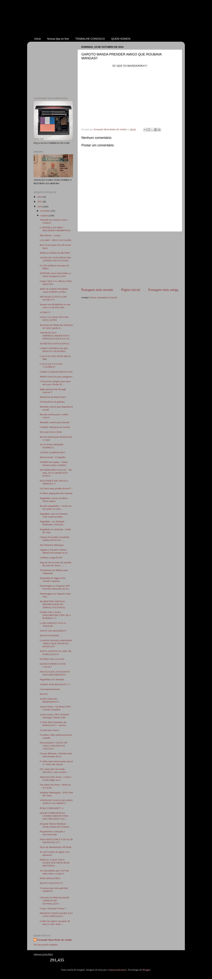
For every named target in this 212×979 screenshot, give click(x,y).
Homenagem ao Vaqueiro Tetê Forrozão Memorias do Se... (55, 587)
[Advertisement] (129, 259)
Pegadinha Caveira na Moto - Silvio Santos (54, 499)
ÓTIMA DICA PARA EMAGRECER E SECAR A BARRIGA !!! (55, 615)
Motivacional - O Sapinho (53, 457)
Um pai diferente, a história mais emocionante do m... (56, 755)
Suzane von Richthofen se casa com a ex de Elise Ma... (55, 306)
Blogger (146, 969)
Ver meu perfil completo (46, 944)
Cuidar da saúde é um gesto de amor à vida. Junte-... (55, 922)
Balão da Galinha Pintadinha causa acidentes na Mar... (54, 290)
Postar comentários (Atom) (103, 297)
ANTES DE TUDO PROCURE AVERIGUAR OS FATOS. (55, 259)
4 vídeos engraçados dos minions (56, 493)
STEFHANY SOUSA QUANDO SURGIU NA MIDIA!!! (56, 802)
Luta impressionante (50, 689)
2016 (40, 196)
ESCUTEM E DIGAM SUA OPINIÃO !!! (54, 482)
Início (37, 38)
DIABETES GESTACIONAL (55, 343)
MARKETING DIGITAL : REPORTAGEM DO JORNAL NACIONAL (53, 604)
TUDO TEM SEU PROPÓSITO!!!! (49, 700)
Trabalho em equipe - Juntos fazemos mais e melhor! (54, 463)
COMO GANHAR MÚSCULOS (56, 371)
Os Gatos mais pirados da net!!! (55, 488)
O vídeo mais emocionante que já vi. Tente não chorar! (56, 763)
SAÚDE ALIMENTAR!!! (52, 452)
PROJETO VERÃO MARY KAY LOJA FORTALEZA (56, 914)
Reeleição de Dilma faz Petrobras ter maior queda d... (56, 326)
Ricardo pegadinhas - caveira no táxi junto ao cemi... (56, 507)
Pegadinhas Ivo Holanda (52, 679)
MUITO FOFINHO (49, 635)
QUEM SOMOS (120, 38)
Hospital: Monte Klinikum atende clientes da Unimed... (55, 825)
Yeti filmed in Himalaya (52, 545)
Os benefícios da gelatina (52, 401)
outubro (44, 215)
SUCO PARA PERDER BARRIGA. (51, 446)
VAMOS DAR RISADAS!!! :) (55, 684)
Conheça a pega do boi (51, 557)
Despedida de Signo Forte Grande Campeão (52, 579)
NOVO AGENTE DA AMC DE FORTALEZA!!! (56, 652)
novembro (45, 210)
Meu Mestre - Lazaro (50, 235)
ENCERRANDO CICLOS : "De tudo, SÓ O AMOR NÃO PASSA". (56, 472)
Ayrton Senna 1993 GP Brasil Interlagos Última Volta (54, 716)
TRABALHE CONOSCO (90, 38)
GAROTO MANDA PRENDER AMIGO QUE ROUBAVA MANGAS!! (56, 643)
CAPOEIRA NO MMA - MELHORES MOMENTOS (55, 229)
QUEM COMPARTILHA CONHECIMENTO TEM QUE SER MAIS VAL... (54, 816)
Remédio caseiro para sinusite (55, 422)
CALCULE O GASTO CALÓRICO (51, 365)
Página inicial (130, 290)
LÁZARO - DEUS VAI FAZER (55, 240)
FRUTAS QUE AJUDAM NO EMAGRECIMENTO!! (55, 673)
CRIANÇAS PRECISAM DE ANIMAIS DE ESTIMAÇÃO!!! (54, 900)
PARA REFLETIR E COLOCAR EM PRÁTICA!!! (56, 841)
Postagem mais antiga (163, 290)
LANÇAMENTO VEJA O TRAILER (53, 624)
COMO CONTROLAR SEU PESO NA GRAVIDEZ (54, 350)
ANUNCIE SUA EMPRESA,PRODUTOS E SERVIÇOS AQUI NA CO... (55, 335)
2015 (40, 201)
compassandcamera (117, 969)
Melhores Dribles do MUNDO (55, 252)
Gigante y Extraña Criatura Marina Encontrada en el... (54, 551)
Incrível (43, 694)
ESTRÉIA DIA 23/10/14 (52, 659)
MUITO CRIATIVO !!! (51, 883)
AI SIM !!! (45, 312)
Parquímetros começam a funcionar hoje (52, 833)
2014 (40, 206)
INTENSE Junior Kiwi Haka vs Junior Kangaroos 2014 (55, 274)
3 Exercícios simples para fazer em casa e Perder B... (55, 383)
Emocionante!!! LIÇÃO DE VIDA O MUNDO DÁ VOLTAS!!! (53, 745)
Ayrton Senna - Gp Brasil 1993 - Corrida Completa (56, 708)
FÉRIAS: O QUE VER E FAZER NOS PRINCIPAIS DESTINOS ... (55, 862)
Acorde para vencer (49, 730)
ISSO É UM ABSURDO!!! (53, 630)
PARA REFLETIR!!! (50, 878)
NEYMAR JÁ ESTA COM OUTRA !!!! (53, 298)
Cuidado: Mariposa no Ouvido (55, 427)
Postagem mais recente (97, 290)
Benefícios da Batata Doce (53, 397)
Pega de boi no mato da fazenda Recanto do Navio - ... (55, 564)
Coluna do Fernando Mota (104, 21)
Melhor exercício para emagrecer (56, 376)
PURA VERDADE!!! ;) (51, 808)
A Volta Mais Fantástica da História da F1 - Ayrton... (53, 723)
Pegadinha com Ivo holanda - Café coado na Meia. (54, 515)
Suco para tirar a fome (51, 431)
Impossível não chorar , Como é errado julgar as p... (55, 778)
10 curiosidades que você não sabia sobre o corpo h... (54, 872)
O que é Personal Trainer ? (53, 908)
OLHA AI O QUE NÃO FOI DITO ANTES (54, 318)
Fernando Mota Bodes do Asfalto (54, 939)
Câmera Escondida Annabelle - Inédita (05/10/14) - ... (55, 538)
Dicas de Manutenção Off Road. (56, 847)
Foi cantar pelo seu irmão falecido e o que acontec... (54, 770)
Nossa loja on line (58, 38)
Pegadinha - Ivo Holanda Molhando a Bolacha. (52, 523)
